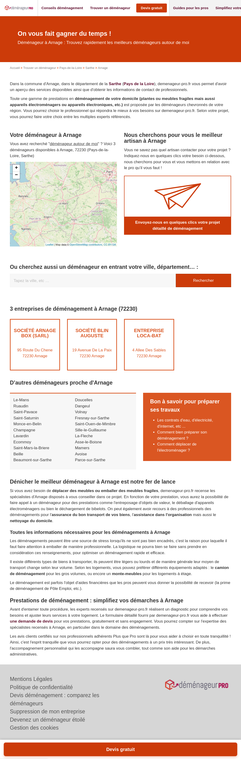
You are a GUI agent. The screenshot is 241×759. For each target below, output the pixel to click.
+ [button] (16, 168)
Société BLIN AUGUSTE (92, 333)
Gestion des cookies (34, 728)
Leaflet (49, 244)
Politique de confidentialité (41, 687)
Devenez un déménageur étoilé (47, 720)
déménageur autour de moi (74, 144)
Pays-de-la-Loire (71, 68)
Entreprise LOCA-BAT (149, 333)
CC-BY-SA (110, 244)
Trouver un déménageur (39, 68)
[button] (62, 8)
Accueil (15, 68)
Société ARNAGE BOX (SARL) (35, 333)
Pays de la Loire (139, 84)
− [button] (16, 175)
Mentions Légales (31, 679)
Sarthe (89, 68)
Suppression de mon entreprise (47, 711)
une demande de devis (31, 621)
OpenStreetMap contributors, (87, 244)
